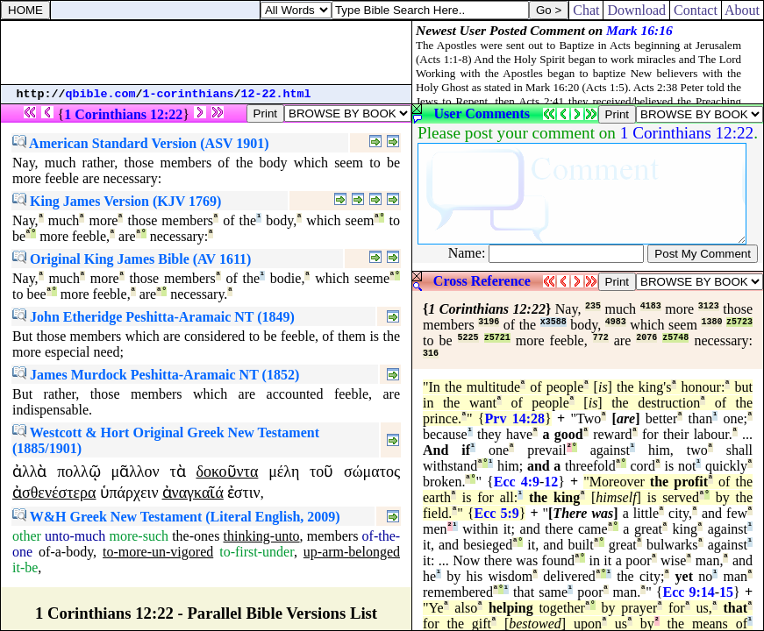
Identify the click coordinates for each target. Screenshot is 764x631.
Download (636, 10)
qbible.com (101, 94)
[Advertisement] (206, 52)
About (742, 10)
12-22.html (276, 94)
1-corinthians (188, 94)
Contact (695, 10)
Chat (586, 10)
